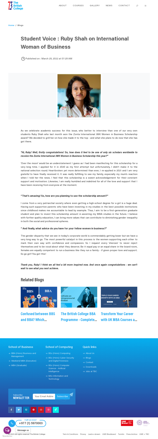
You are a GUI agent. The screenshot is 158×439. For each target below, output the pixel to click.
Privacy (83, 434)
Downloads (91, 367)
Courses (78, 6)
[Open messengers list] (7, 430)
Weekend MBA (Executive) (23, 361)
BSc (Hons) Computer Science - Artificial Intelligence (59, 369)
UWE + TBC (144, 434)
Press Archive (131, 434)
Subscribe (62, 396)
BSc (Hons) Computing (59, 353)
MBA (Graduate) (19, 366)
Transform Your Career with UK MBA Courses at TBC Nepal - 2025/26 (118, 320)
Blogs (88, 358)
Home (11, 25)
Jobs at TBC (91, 372)
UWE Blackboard (109, 434)
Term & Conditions (70, 434)
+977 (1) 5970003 (31, 423)
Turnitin (121, 434)
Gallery (95, 6)
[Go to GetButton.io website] (7, 436)
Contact (124, 6)
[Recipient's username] (44, 396)
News (109, 6)
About (63, 6)
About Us (90, 353)
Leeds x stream (94, 434)
